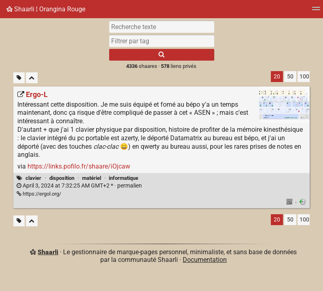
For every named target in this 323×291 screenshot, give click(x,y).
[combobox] (161, 41)
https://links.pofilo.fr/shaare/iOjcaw (78, 166)
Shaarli (48, 252)
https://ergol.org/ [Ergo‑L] (39, 194)
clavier (33, 178)
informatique (123, 178)
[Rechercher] (161, 55)
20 (277, 76)
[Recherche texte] (161, 27)
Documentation (205, 260)
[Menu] (316, 11)
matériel (91, 178)
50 (290, 76)
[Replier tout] (32, 77)
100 (304, 76)
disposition (61, 178)
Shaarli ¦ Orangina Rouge (45, 9)
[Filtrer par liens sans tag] (19, 77)
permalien (79, 185)
